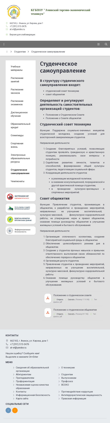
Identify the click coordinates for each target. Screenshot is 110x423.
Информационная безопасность (33, 395)
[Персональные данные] (21, 208)
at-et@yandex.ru (17, 29)
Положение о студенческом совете (72, 295)
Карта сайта (22, 398)
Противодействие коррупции (77, 391)
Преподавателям (25, 378)
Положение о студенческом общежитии (75, 309)
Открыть (60, 300)
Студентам (67, 374)
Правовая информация (73, 398)
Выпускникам (68, 378)
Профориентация (25, 381)
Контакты (21, 391)
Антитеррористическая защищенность (81, 395)
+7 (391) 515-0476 (18, 26)
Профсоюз (67, 381)
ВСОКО (65, 384)
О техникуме (68, 367)
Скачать (71, 300)
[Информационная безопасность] (21, 230)
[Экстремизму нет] (21, 196)
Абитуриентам (23, 374)
